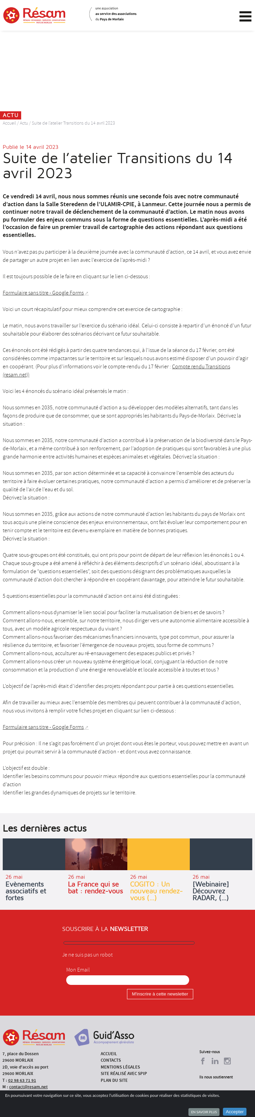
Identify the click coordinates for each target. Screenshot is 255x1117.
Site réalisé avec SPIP (124, 1073)
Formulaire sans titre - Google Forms (43, 292)
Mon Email (78, 969)
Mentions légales (120, 1067)
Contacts (111, 1060)
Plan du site (114, 1080)
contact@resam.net (28, 1087)
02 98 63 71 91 (22, 1080)
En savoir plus (204, 1112)
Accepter (235, 1111)
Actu (24, 123)
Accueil (9, 123)
